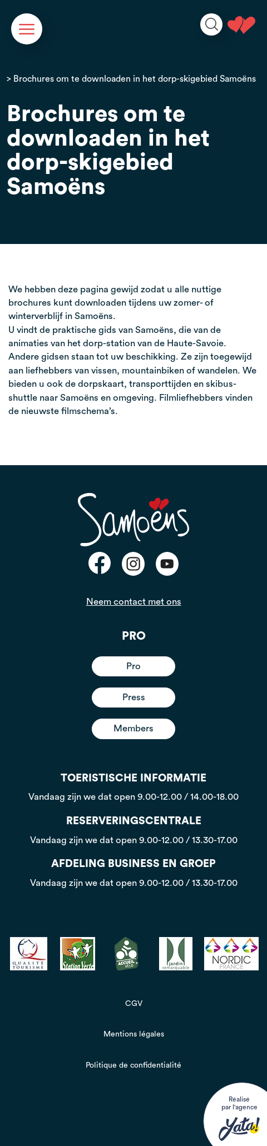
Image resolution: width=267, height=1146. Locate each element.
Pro (133, 666)
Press (133, 697)
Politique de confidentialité (133, 1065)
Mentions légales (133, 1034)
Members (133, 728)
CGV (133, 1004)
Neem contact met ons (133, 601)
